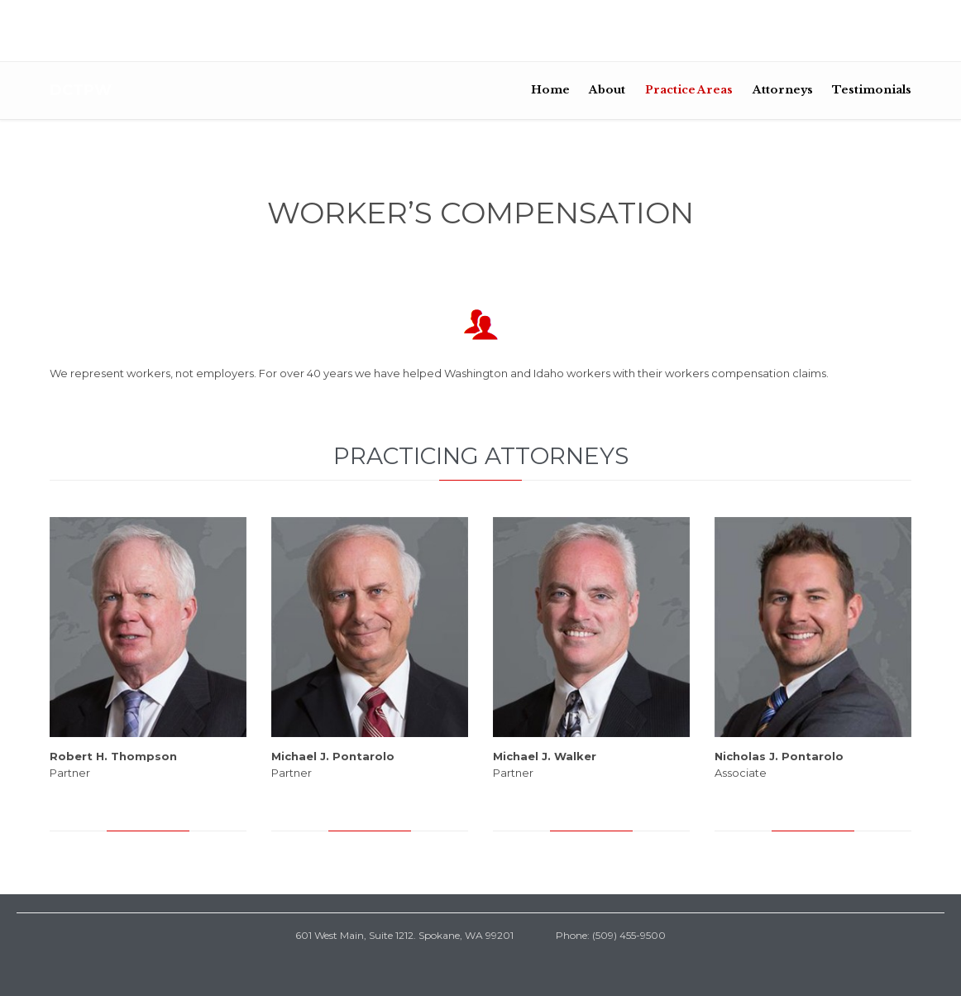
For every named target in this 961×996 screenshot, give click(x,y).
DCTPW (81, 90)
